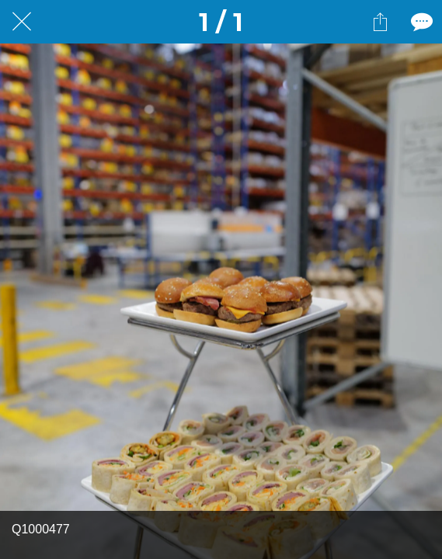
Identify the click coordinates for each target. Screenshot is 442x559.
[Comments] (420, 21)
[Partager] (379, 21)
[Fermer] (21, 21)
